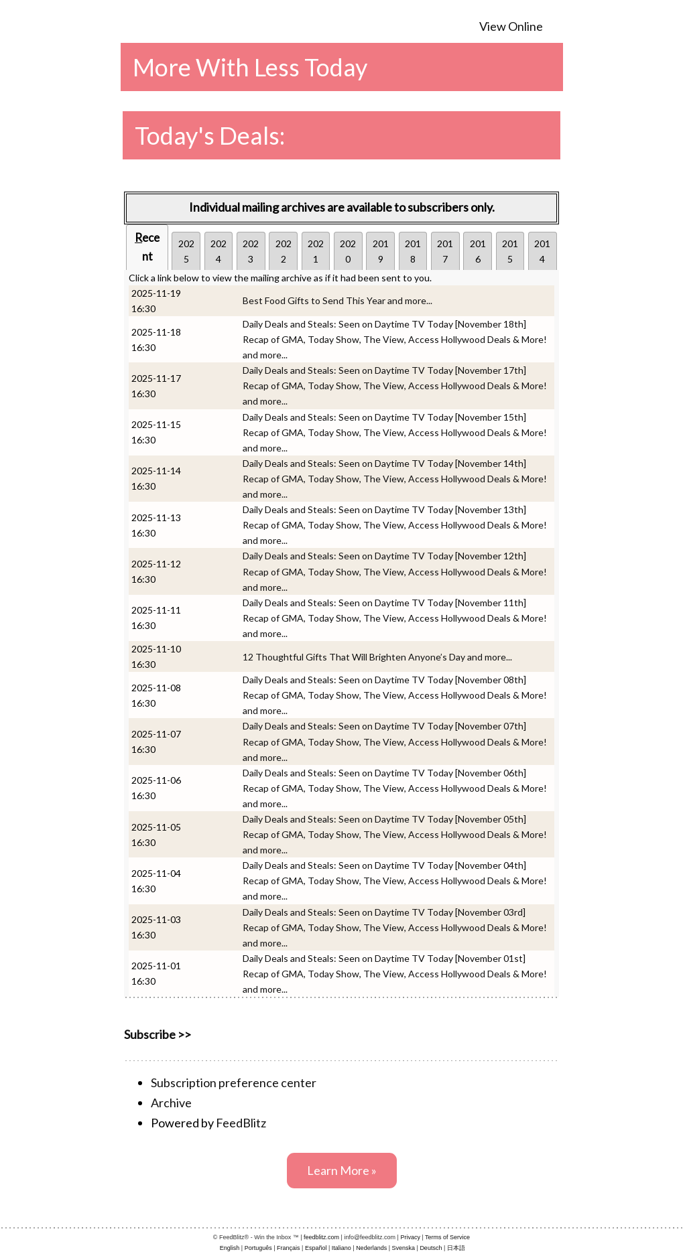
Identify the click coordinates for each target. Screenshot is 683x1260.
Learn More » (342, 1170)
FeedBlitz (241, 1122)
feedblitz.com (321, 1237)
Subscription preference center (233, 1082)
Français (288, 1248)
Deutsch (431, 1248)
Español (316, 1248)
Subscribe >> (157, 1034)
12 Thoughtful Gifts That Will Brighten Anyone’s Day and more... (377, 656)
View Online (511, 26)
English (230, 1248)
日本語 (456, 1248)
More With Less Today (250, 67)
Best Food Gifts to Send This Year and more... (337, 300)
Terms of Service (447, 1237)
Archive (171, 1102)
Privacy (410, 1237)
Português (258, 1248)
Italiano (341, 1248)
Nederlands (371, 1248)
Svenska (404, 1248)
